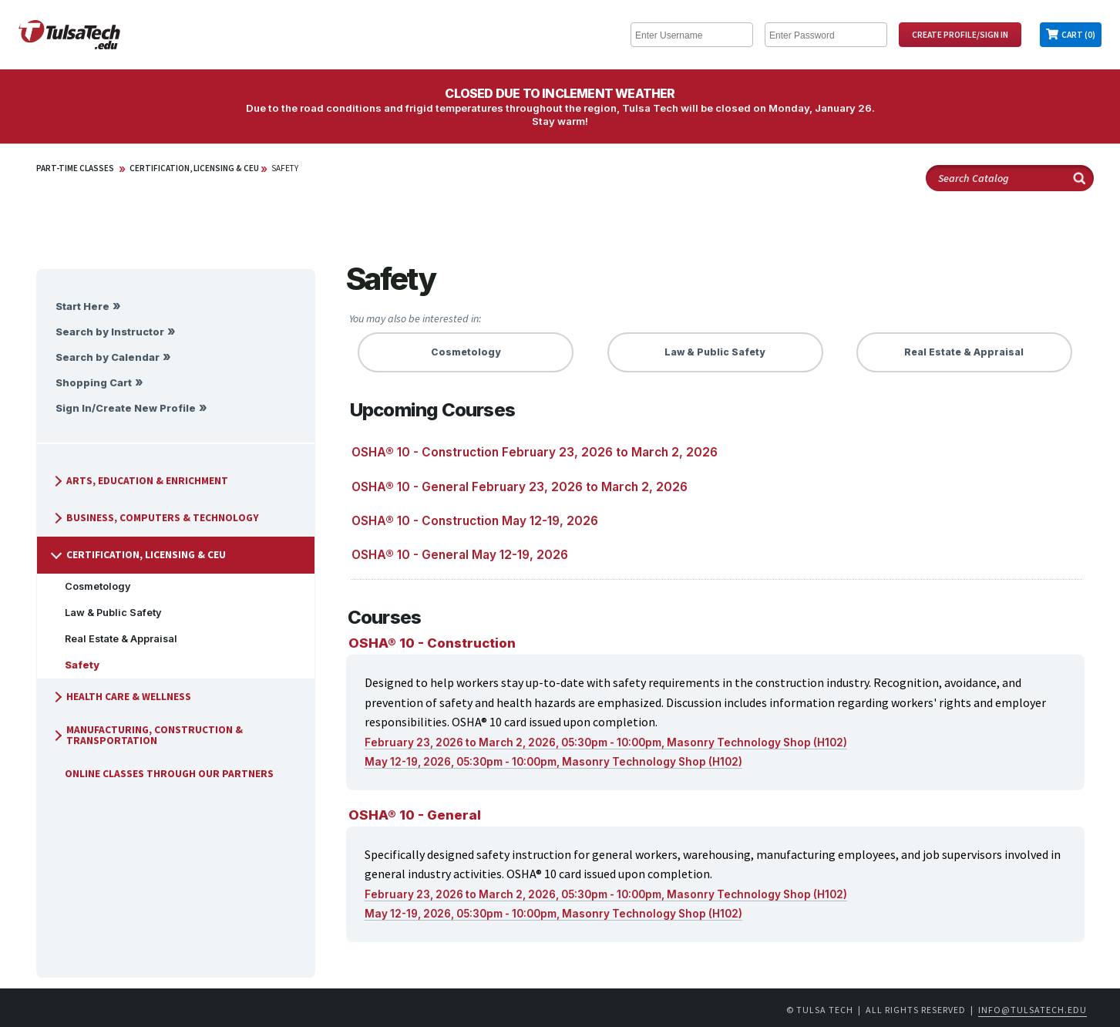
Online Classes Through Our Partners (163, 773)
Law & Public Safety (107, 612)
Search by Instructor (109, 332)
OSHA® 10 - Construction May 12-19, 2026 (474, 521)
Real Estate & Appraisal (114, 639)
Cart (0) (1078, 34)
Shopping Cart (93, 383)
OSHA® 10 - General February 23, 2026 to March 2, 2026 (519, 487)
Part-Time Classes (75, 168)
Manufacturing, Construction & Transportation (146, 735)
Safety (284, 168)
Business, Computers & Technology (154, 517)
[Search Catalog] (1009, 178)
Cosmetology (91, 586)
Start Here (82, 306)
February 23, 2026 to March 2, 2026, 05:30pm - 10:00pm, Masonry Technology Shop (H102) (606, 742)
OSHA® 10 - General (414, 815)
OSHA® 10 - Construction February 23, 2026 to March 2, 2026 (534, 452)
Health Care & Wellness (120, 696)
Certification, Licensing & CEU (194, 168)
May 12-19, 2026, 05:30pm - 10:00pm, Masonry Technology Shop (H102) (553, 762)
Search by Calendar (107, 357)
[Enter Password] (826, 34)
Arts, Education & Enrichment (138, 480)
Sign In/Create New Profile (125, 408)
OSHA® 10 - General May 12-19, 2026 (459, 554)
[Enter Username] (692, 34)
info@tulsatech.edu (1032, 1009)
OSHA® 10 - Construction (432, 643)
